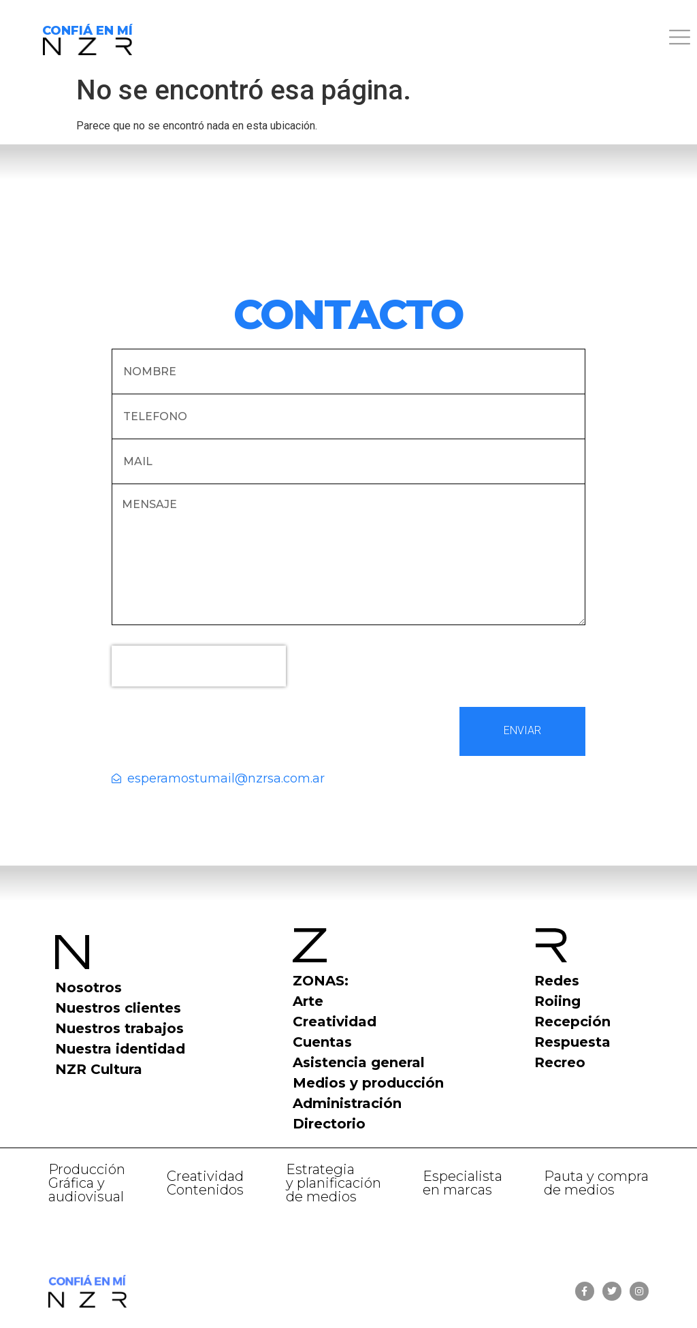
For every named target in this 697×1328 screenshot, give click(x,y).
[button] (435, 39)
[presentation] (199, 666)
